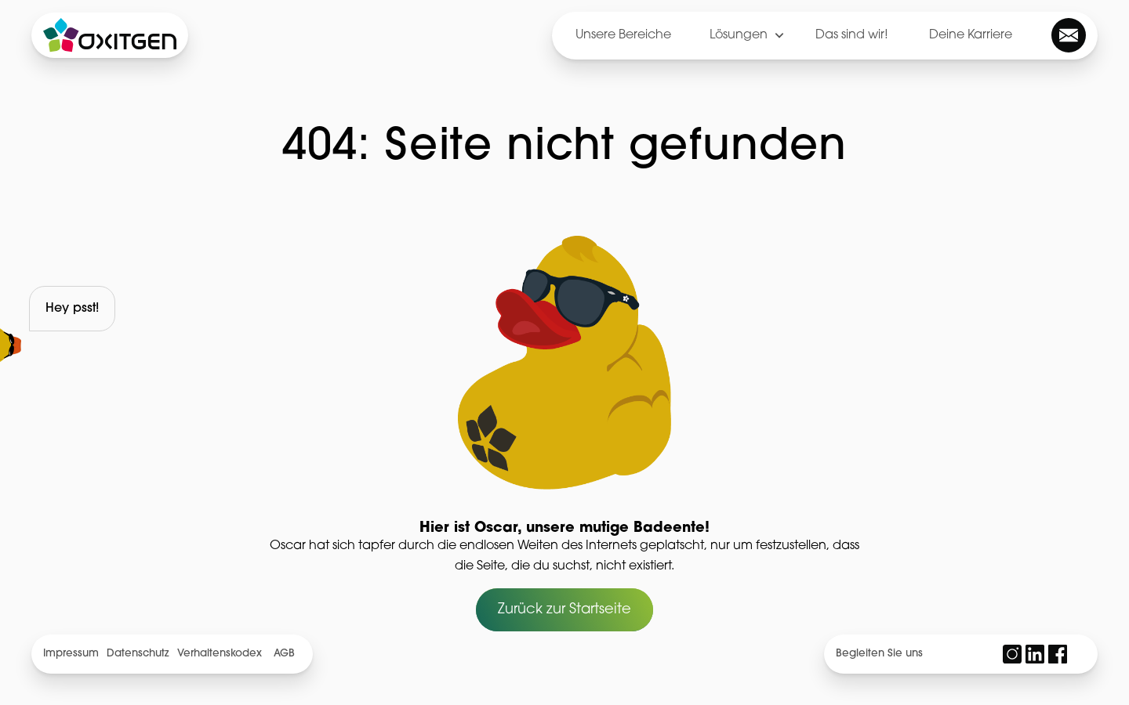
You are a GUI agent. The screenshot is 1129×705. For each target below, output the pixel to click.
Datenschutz (138, 654)
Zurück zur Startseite (564, 609)
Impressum (71, 654)
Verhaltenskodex (219, 654)
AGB (284, 654)
